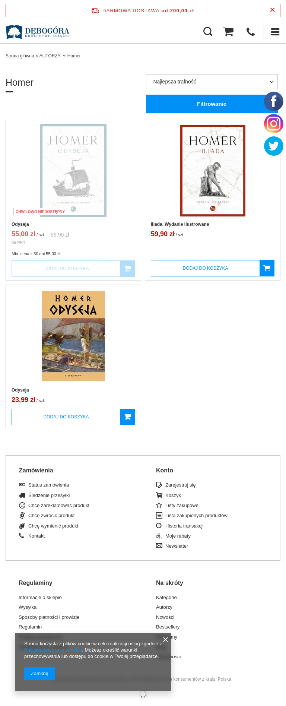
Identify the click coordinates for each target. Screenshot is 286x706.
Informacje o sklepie (40, 597)
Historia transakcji (184, 526)
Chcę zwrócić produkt (51, 515)
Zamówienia (36, 470)
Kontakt (36, 536)
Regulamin (30, 627)
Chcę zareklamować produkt (58, 505)
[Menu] (275, 32)
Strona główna (20, 55)
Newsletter (176, 546)
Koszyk (173, 495)
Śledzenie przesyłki (49, 495)
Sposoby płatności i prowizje (49, 617)
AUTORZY (50, 55)
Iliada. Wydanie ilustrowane (180, 224)
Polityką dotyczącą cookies (53, 650)
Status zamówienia (48, 485)
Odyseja (20, 224)
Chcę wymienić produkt (53, 526)
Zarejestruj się (180, 485)
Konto (164, 470)
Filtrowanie (211, 104)
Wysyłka (27, 607)
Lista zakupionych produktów (196, 515)
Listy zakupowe (181, 505)
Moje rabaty (178, 536)
